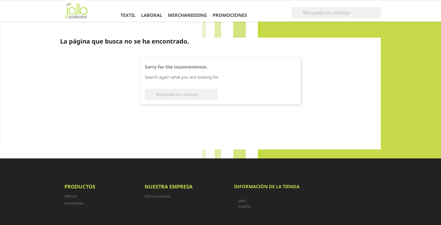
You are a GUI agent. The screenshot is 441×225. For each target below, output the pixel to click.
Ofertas (70, 196)
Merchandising (187, 15)
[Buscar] (336, 12)
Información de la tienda (267, 186)
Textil (128, 15)
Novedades (74, 203)
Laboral (151, 15)
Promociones (230, 15)
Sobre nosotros (157, 196)
